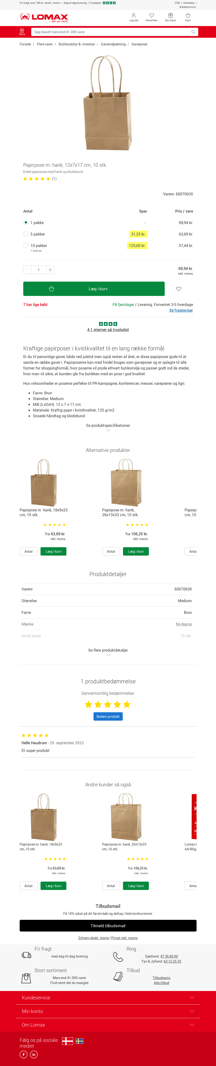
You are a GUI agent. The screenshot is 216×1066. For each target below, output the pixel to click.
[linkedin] (33, 1056)
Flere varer (45, 44)
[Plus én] (27, 270)
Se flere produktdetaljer (108, 652)
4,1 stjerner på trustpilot (108, 329)
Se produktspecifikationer (108, 427)
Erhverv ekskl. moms (93, 938)
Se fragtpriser (181, 310)
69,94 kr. (186, 222)
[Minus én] (50, 270)
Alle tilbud (161, 982)
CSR (177, 3)
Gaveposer (140, 44)
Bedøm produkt (108, 716)
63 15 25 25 (172, 961)
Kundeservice (188, 7)
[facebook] (24, 1056)
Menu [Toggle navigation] (22, 32)
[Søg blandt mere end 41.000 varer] (110, 32)
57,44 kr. (186, 245)
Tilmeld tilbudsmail (108, 925)
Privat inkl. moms (124, 938)
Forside (25, 44)
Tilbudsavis (161, 977)
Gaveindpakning (113, 44)
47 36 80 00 (169, 956)
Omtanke (188, 3)
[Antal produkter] (39, 270)
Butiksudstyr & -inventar (77, 44)
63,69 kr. (186, 234)
